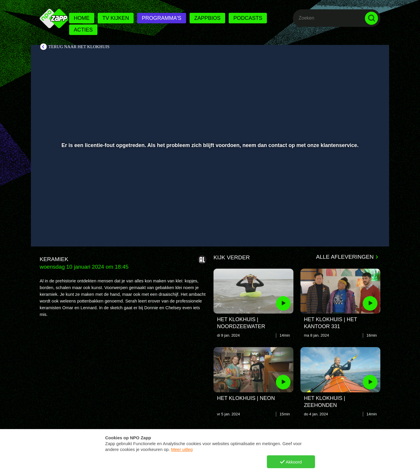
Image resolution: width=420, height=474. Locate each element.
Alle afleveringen (345, 257)
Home (82, 18)
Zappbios (207, 18)
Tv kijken (115, 18)
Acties (83, 30)
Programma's (161, 18)
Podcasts (247, 18)
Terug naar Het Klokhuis (78, 46)
